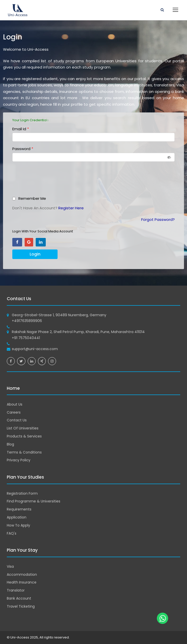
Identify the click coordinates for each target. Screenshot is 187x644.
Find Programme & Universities (33, 501)
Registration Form (22, 493)
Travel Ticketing (21, 606)
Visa (10, 566)
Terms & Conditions (24, 452)
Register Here (71, 208)
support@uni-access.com (35, 348)
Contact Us (17, 420)
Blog (10, 444)
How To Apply (18, 525)
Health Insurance (21, 582)
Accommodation (22, 574)
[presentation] (51, 180)
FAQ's (11, 533)
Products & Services (24, 436)
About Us (14, 404)
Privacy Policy (18, 460)
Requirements (19, 509)
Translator (16, 590)
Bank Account (19, 598)
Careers (14, 412)
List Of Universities (22, 428)
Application (16, 517)
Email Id (20, 129)
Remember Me (32, 198)
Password (22, 148)
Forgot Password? (158, 219)
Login (35, 254)
